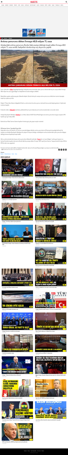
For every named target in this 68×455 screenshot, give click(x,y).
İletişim (43, 450)
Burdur (2, 153)
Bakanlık (12, 110)
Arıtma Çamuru (8, 153)
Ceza (16, 153)
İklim (11, 89)
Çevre (39, 139)
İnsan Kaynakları (33, 450)
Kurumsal (39, 450)
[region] (34, 17)
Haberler (5, 38)
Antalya (18, 115)
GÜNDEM (10, 38)
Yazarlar (25, 450)
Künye (29, 450)
